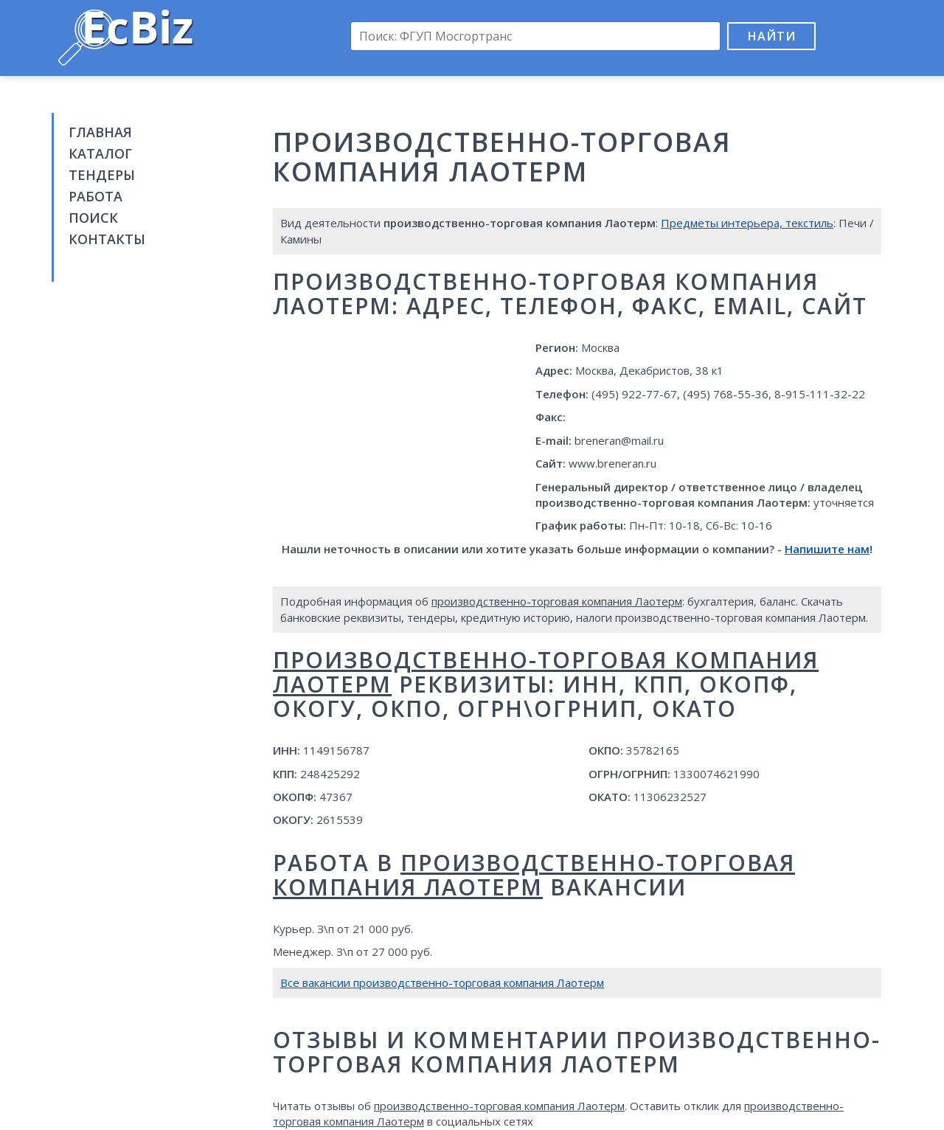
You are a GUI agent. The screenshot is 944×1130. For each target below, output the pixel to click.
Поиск (93, 217)
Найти (772, 36)
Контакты (107, 239)
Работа (95, 196)
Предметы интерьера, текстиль (747, 222)
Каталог (100, 153)
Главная (100, 132)
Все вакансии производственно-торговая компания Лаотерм (442, 982)
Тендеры (102, 175)
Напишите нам (827, 548)
